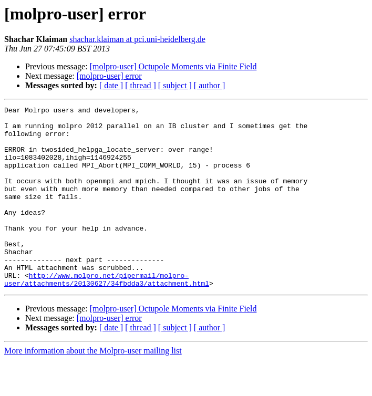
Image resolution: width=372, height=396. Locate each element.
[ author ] (209, 85)
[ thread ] (140, 85)
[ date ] (111, 85)
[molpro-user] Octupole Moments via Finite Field (173, 66)
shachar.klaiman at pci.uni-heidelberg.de (137, 39)
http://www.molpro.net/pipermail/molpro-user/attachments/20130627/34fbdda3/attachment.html (106, 314)
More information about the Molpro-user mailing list (93, 386)
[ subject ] (175, 85)
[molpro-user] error (109, 75)
